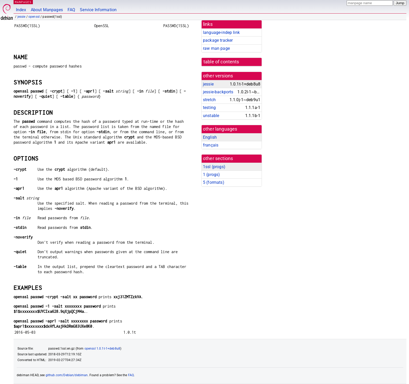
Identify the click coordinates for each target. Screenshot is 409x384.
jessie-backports (218, 91)
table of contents (221, 61)
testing (209, 107)
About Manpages (47, 9)
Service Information (98, 9)
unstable (211, 115)
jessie (21, 17)
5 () (213, 182)
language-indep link (221, 32)
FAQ (71, 9)
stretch (209, 99)
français (210, 145)
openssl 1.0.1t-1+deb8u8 (102, 348)
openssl (34, 17)
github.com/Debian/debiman (67, 375)
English (210, 137)
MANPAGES (23, 2)
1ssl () (214, 166)
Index (21, 9)
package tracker (218, 40)
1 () (211, 174)
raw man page (216, 48)
